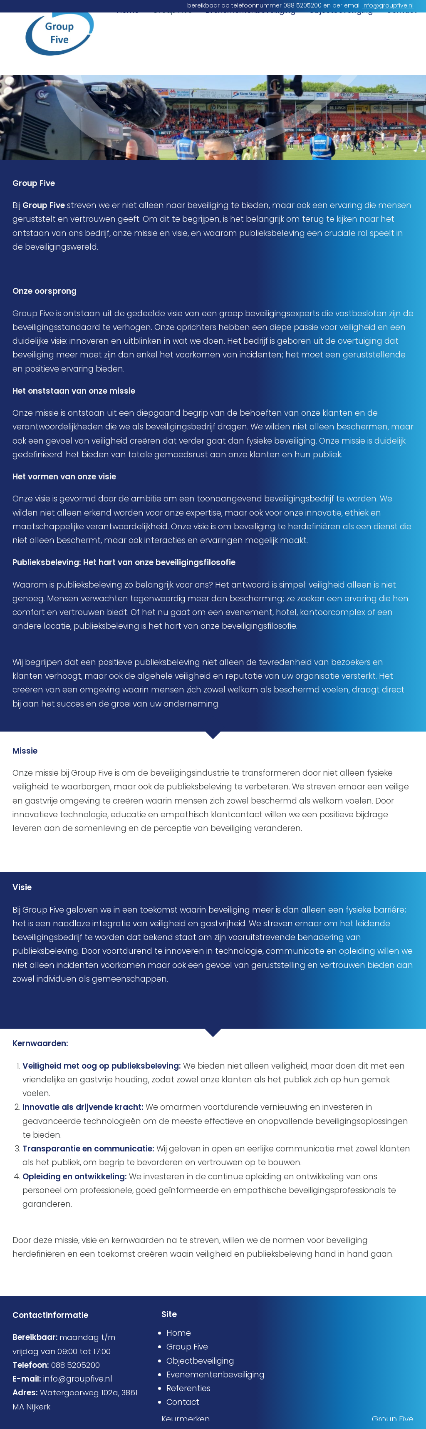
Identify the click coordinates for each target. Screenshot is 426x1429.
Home (128, 59)
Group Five (172, 59)
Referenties (188, 1388)
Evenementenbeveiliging (250, 59)
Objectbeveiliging (341, 59)
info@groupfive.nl (388, 5)
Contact (401, 59)
